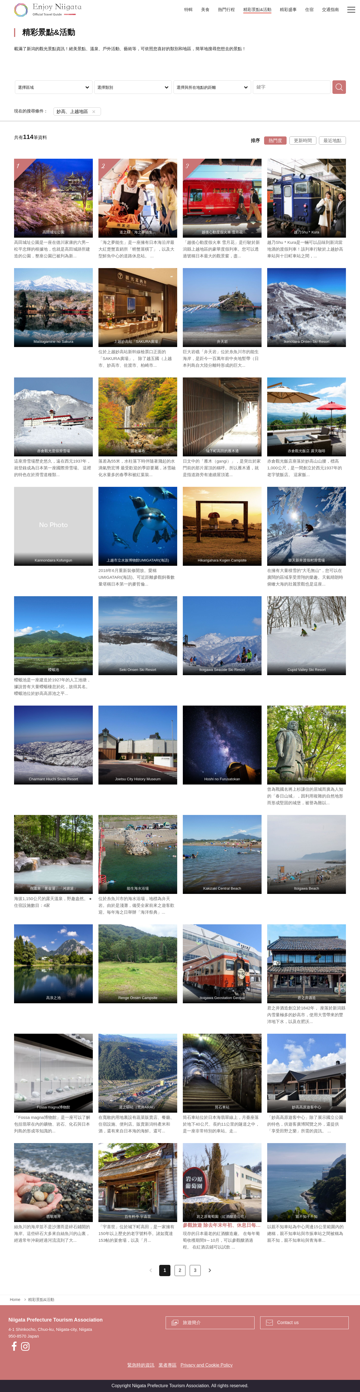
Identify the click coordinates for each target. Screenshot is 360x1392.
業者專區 (168, 1365)
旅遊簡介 (192, 1322)
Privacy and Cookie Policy (207, 1365)
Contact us (288, 1322)
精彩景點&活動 (41, 1299)
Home (15, 1299)
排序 (255, 140)
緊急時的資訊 (140, 1365)
